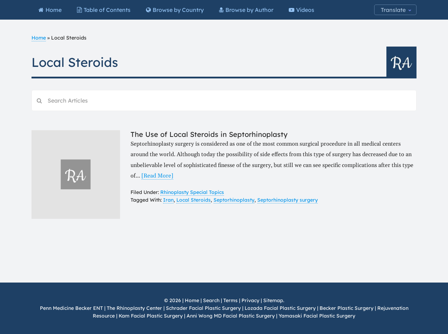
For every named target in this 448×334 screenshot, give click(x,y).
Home (38, 38)
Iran (168, 200)
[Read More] (157, 175)
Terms (230, 300)
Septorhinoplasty (234, 200)
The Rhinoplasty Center (134, 308)
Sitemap (273, 300)
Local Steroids (193, 200)
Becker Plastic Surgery (347, 308)
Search (211, 300)
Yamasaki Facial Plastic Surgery (317, 316)
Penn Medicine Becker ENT (71, 308)
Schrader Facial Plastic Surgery (203, 308)
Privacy (250, 300)
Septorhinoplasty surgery (287, 200)
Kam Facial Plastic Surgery (151, 316)
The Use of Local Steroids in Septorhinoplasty (209, 134)
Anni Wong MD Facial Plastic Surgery (231, 316)
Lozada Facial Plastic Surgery (280, 308)
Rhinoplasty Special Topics (192, 192)
